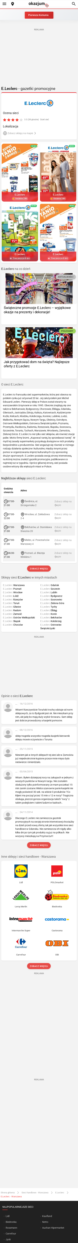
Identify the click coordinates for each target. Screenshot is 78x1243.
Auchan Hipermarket (53, 1227)
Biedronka (11, 1222)
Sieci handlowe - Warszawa (35, 1192)
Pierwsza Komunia (38, 15)
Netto (45, 1222)
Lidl (7, 1216)
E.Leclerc (59, 1192)
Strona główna (8, 1192)
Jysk (8, 1239)
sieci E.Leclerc (23, 478)
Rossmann (11, 1227)
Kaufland (47, 1216)
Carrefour (11, 1233)
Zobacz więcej (39, 568)
